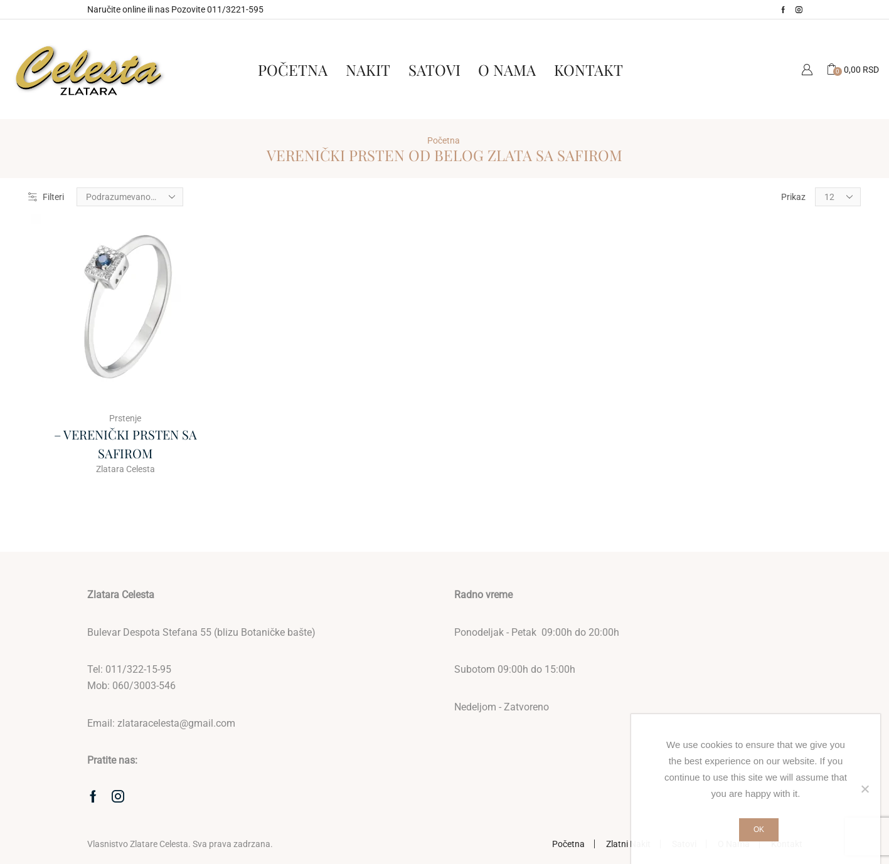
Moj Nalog (806, 69)
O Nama (507, 70)
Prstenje (125, 418)
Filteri (46, 197)
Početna (292, 70)
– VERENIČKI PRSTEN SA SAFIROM (125, 443)
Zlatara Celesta (125, 469)
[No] (864, 788)
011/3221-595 (235, 9)
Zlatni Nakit (628, 844)
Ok (758, 829)
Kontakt (588, 70)
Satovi (434, 70)
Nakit (368, 70)
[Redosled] (130, 196)
